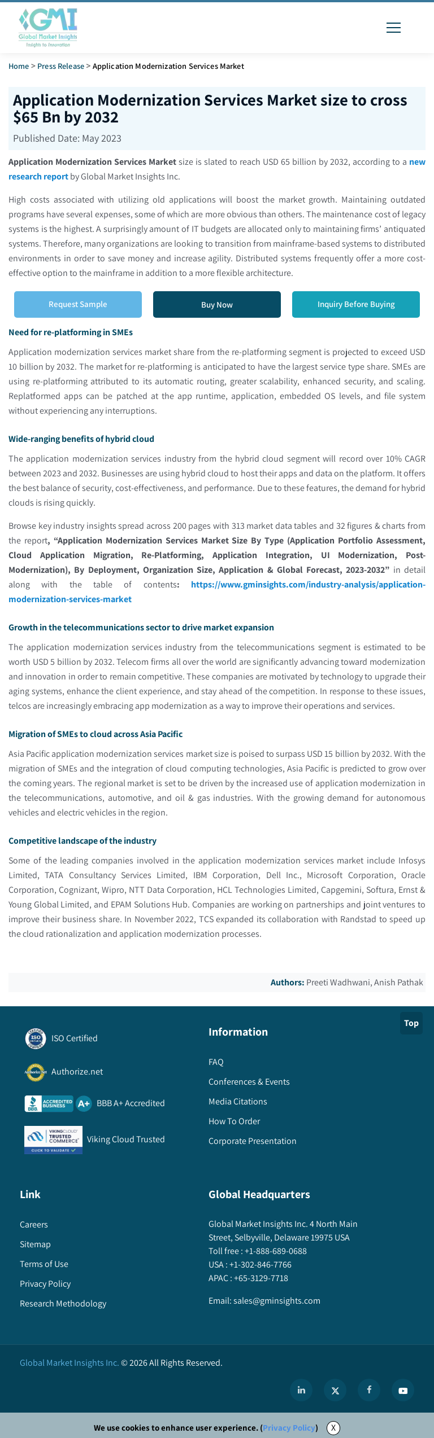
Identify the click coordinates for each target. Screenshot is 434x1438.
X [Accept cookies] (333, 1427)
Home (18, 65)
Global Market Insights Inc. (69, 1363)
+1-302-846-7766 (260, 1264)
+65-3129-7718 (260, 1278)
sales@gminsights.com (276, 1301)
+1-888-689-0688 (275, 1251)
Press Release (60, 65)
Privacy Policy (289, 1427)
